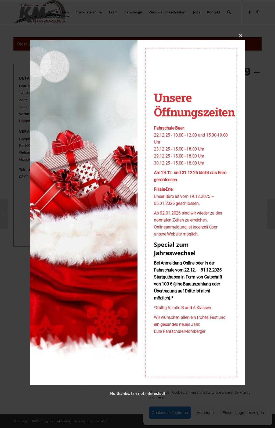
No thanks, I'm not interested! (137, 393)
